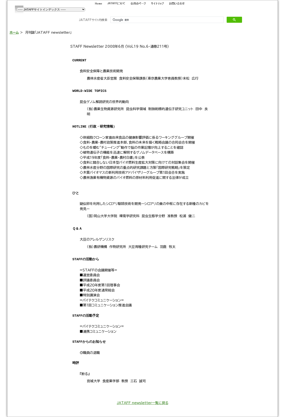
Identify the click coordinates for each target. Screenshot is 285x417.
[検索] (166, 20)
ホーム (14, 32)
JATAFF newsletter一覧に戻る (142, 403)
